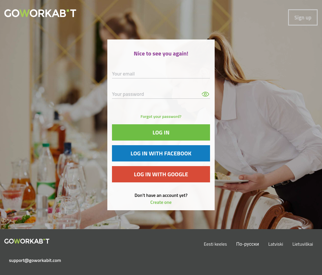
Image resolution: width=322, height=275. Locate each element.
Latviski (275, 243)
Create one (160, 202)
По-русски (247, 243)
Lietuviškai (302, 243)
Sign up (303, 17)
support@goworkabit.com (29, 260)
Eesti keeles (215, 243)
